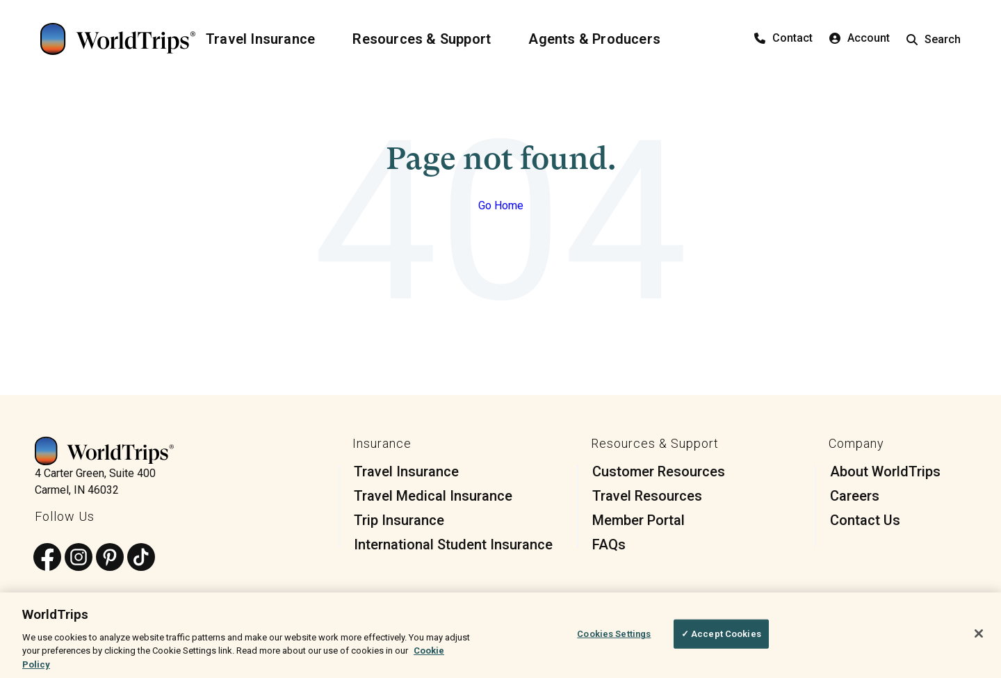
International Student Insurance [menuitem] (453, 544)
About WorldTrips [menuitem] (885, 471)
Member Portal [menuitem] (638, 520)
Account (859, 38)
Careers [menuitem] (854, 496)
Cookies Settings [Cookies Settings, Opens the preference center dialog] (614, 638)
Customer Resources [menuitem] (658, 471)
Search (933, 39)
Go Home (500, 205)
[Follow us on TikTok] (141, 558)
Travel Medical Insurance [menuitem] (433, 496)
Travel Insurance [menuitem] (406, 471)
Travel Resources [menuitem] (647, 496)
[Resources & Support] (429, 39)
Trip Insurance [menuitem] (399, 520)
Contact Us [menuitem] (865, 520)
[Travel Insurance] (269, 39)
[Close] (978, 638)
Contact (783, 38)
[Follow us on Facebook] (47, 558)
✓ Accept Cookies (721, 638)
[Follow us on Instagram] (78, 558)
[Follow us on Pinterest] (109, 558)
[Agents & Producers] (602, 39)
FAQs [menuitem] (609, 544)
